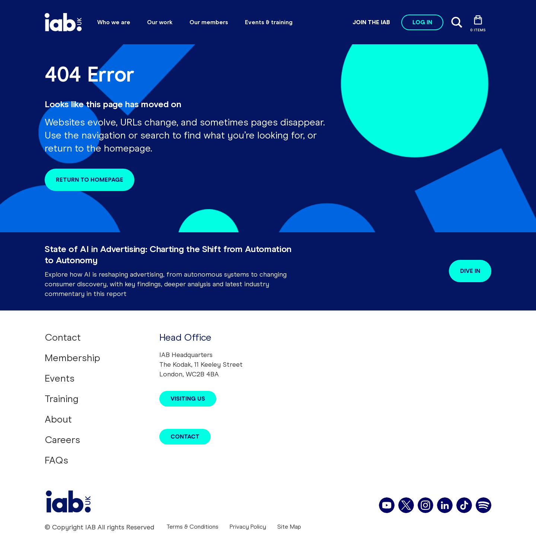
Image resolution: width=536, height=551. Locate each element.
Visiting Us (187, 398)
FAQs (56, 460)
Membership (72, 358)
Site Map (289, 526)
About (58, 419)
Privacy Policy (248, 526)
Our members (208, 22)
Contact (63, 337)
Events (59, 378)
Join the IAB (371, 22)
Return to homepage (89, 179)
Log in (422, 22)
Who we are (113, 22)
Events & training (269, 22)
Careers (62, 440)
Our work (160, 22)
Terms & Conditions (192, 526)
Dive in (470, 270)
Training (62, 399)
